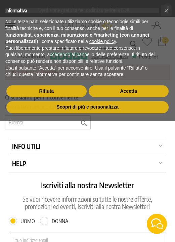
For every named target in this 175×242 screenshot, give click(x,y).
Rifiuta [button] (46, 91)
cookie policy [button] (102, 41)
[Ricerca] (48, 122)
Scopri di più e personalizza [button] (87, 107)
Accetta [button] (128, 91)
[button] (166, 10)
